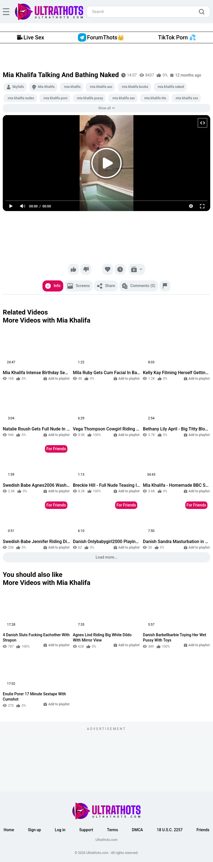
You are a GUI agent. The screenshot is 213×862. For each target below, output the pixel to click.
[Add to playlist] (136, 269)
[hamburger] (6, 11)
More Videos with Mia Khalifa (46, 320)
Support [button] (86, 830)
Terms (112, 830)
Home (9, 830)
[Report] (165, 285)
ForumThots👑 (101, 37)
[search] (203, 11)
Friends (202, 830)
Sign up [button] (34, 830)
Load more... (107, 557)
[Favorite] (107, 269)
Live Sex (30, 37)
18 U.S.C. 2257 (169, 830)
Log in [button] (60, 830)
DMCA (137, 830)
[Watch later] (120, 269)
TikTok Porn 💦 (177, 37)
